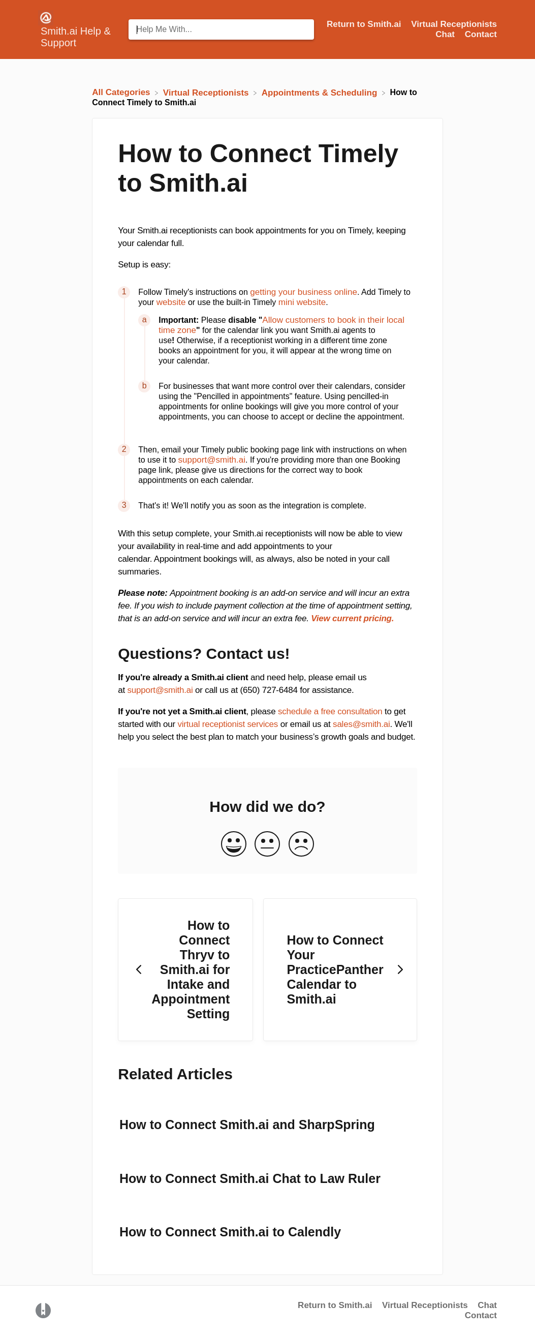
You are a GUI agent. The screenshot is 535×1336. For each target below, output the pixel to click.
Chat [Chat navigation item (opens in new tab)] (446, 34)
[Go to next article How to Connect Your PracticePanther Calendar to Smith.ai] (340, 970)
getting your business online (303, 292)
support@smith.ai (212, 460)
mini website (302, 302)
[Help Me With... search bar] (221, 29)
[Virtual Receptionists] (207, 92)
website (171, 302)
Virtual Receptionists (425, 1305)
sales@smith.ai (361, 724)
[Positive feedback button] (233, 845)
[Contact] (480, 34)
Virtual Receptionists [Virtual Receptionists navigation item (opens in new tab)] (454, 24)
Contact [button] (481, 34)
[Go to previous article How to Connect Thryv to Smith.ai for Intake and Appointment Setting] (185, 970)
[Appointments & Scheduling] (321, 92)
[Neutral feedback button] (267, 845)
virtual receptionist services (227, 724)
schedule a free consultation (330, 711)
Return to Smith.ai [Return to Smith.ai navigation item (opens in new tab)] (365, 24)
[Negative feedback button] (301, 845)
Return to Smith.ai (335, 1305)
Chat (487, 1305)
